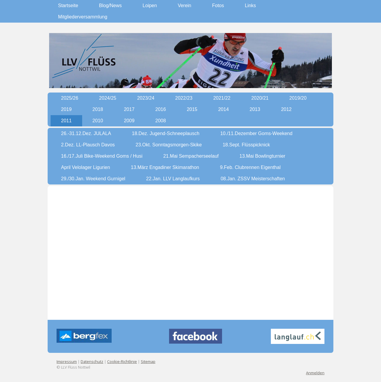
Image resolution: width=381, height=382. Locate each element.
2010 (98, 120)
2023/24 (145, 98)
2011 (66, 120)
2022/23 (184, 98)
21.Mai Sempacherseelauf (191, 156)
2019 (66, 109)
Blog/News (110, 5)
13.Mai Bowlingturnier (262, 156)
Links (250, 5)
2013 (255, 109)
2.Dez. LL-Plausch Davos (88, 144)
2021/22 (221, 98)
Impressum (67, 361)
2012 (286, 109)
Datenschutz (92, 361)
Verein (184, 5)
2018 (98, 109)
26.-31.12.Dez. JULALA (86, 133)
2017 (129, 109)
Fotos (218, 5)
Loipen (150, 5)
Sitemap (148, 361)
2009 (129, 120)
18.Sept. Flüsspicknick (246, 144)
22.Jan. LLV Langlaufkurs (173, 178)
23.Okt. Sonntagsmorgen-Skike (169, 144)
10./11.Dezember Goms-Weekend (256, 133)
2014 (223, 109)
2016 (160, 109)
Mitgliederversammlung (82, 16)
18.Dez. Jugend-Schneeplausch (165, 133)
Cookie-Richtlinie (122, 361)
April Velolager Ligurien (85, 167)
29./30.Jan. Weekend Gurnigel (93, 178)
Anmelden (315, 372)
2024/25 (107, 98)
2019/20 (298, 98)
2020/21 (259, 98)
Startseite (68, 5)
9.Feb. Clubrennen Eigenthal (250, 167)
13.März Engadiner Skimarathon (165, 167)
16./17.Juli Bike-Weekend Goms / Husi (102, 156)
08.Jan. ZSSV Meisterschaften (253, 178)
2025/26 (69, 98)
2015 (192, 109)
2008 (160, 120)
